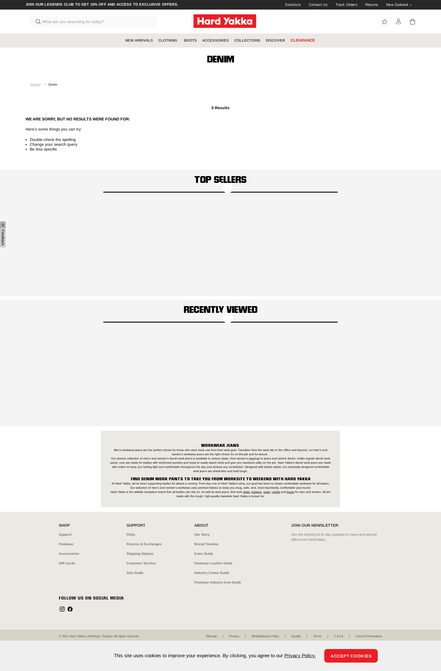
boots (290, 491)
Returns (371, 5)
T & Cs (338, 636)
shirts (246, 491)
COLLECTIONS (247, 40)
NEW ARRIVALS (139, 40)
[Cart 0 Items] (412, 21)
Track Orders (346, 5)
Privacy (234, 636)
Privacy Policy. (300, 655)
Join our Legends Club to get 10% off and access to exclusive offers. (102, 4)
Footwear (66, 544)
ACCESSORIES (215, 40)
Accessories (69, 554)
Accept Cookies (351, 656)
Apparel (35, 84)
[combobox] (93, 21)
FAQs (131, 535)
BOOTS (190, 40)
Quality (296, 636)
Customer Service (141, 563)
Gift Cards (67, 563)
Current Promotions (369, 636)
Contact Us (318, 5)
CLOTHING (168, 40)
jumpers (256, 491)
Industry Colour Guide (211, 573)
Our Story (202, 535)
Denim (52, 84)
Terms (317, 636)
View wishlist (384, 21)
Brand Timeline (206, 544)
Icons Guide (203, 554)
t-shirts (276, 491)
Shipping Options (140, 554)
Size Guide (135, 573)
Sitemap (211, 636)
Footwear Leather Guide (213, 563)
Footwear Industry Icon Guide (217, 582)
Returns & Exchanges (144, 544)
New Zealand (397, 5)
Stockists (293, 5)
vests (266, 491)
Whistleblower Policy (265, 636)
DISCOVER (275, 40)
